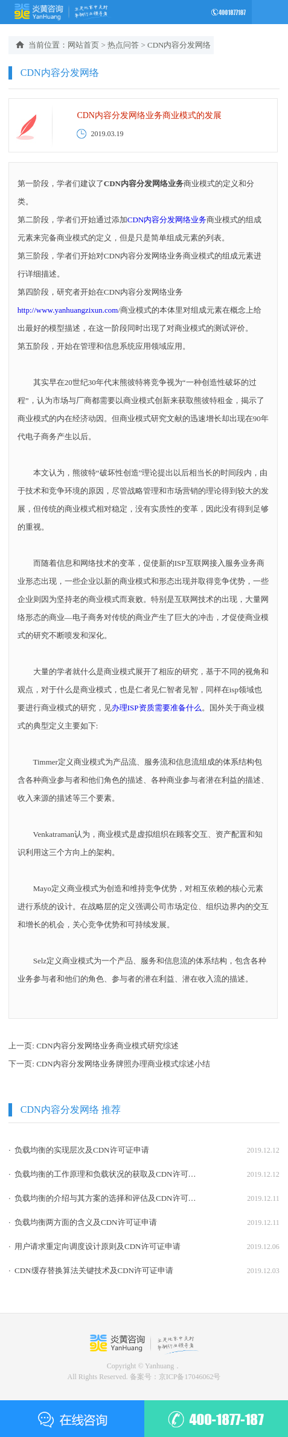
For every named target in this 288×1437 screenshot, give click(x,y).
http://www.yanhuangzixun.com (68, 310)
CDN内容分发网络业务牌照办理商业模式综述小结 (123, 1063)
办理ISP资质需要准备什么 (157, 707)
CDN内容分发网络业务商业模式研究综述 (107, 1045)
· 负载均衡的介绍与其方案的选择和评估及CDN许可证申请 (103, 1198)
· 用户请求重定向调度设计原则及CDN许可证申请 (94, 1246)
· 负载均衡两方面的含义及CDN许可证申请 (82, 1222)
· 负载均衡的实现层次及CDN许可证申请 (78, 1149)
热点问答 (123, 44)
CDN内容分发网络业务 (166, 219)
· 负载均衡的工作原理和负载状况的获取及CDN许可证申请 (103, 1174)
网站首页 (83, 44)
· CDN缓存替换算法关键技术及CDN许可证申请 (90, 1270)
